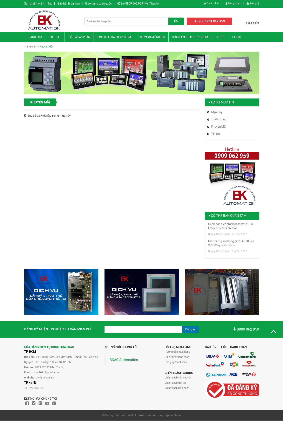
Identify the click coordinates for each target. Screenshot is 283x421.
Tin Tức (220, 37)
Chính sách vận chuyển (178, 377)
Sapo (177, 415)
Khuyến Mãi (218, 126)
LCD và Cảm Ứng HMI (152, 37)
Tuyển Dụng (219, 119)
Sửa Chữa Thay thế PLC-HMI (190, 37)
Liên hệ (236, 37)
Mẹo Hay (216, 112)
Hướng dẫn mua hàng (177, 352)
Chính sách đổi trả (175, 383)
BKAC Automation (124, 360)
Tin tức (215, 134)
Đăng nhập (232, 3)
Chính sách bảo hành (177, 388)
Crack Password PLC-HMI (114, 37)
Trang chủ (34, 37)
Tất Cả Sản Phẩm (79, 37)
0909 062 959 (246, 329)
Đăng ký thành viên (176, 362)
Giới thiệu (55, 37)
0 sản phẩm (213, 3)
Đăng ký (253, 3)
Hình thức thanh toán (177, 357)
